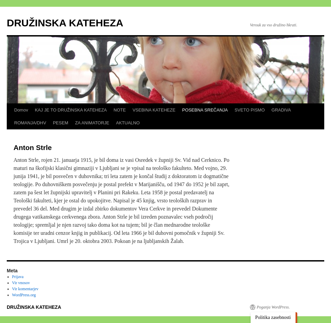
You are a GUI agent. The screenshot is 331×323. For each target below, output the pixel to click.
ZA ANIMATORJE (92, 122)
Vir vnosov (21, 282)
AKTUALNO (128, 122)
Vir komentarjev (25, 289)
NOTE (119, 110)
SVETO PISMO (249, 110)
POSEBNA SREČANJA (205, 110)
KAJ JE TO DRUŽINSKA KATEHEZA (71, 110)
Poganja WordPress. (273, 307)
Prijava (18, 276)
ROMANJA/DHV (30, 122)
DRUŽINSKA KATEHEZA (65, 22)
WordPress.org (24, 295)
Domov (21, 110)
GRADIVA (281, 110)
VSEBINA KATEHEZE (153, 110)
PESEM (61, 122)
